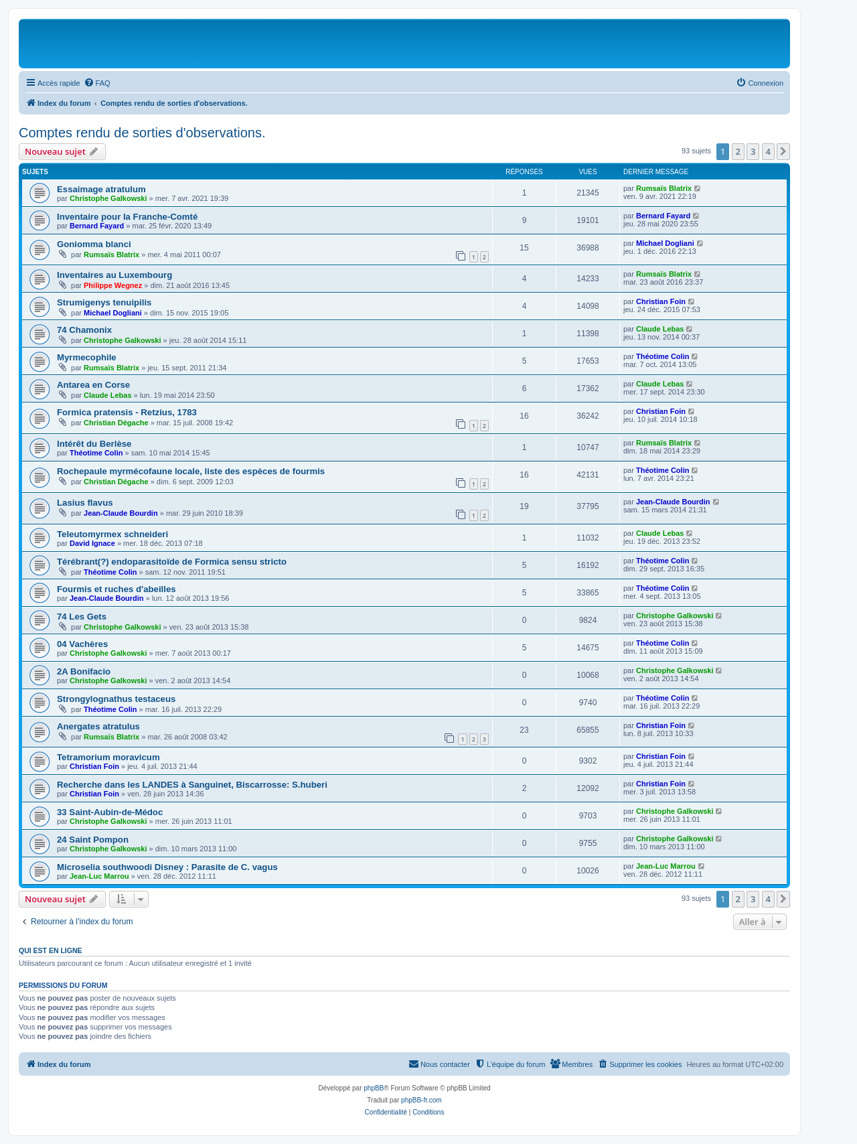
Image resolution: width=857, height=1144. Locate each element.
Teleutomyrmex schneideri (112, 534)
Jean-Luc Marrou (99, 876)
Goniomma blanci (94, 244)
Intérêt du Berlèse (94, 444)
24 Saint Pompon (93, 840)
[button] (783, 151)
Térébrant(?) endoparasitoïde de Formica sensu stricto (172, 562)
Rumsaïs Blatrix (664, 188)
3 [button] (753, 151)
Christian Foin (661, 301)
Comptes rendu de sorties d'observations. (142, 132)
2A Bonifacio (83, 671)
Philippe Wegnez (113, 285)
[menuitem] (97, 83)
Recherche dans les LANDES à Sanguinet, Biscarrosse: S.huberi (192, 785)
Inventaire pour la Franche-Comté (127, 217)
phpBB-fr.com (421, 1100)
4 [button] (768, 151)
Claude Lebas (660, 329)
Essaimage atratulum (101, 189)
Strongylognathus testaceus (116, 699)
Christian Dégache (116, 423)
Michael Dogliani (665, 243)
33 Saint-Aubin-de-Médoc (110, 812)
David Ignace (92, 543)
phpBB (374, 1088)
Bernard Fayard (97, 226)
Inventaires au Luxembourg (114, 275)
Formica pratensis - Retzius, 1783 (127, 412)
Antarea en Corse (93, 385)
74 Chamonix (84, 330)
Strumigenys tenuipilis (104, 302)
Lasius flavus (85, 503)
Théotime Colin (662, 356)
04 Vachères (82, 644)
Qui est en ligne (50, 950)
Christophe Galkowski (108, 198)
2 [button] (738, 151)
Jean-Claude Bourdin (121, 513)
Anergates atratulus (98, 726)
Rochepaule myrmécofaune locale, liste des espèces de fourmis (191, 471)
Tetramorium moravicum (108, 757)
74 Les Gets (81, 617)
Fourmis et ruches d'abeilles (116, 589)
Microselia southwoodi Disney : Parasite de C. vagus (167, 867)
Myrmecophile (86, 357)
